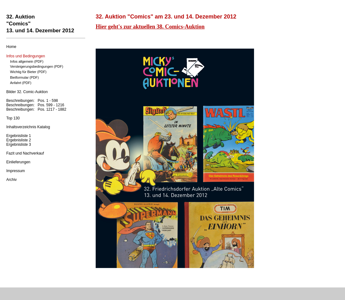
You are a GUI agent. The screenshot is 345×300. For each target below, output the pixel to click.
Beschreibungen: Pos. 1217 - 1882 (36, 109)
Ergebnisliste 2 (18, 140)
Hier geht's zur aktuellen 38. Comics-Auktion (150, 27)
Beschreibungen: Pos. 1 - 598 (32, 100)
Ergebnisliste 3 (18, 144)
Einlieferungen (18, 162)
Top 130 (13, 118)
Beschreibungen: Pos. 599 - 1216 (35, 105)
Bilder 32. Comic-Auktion (27, 92)
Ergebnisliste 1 (18, 136)
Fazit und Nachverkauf (25, 153)
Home (11, 47)
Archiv (11, 179)
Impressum (15, 171)
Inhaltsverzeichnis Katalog (28, 127)
